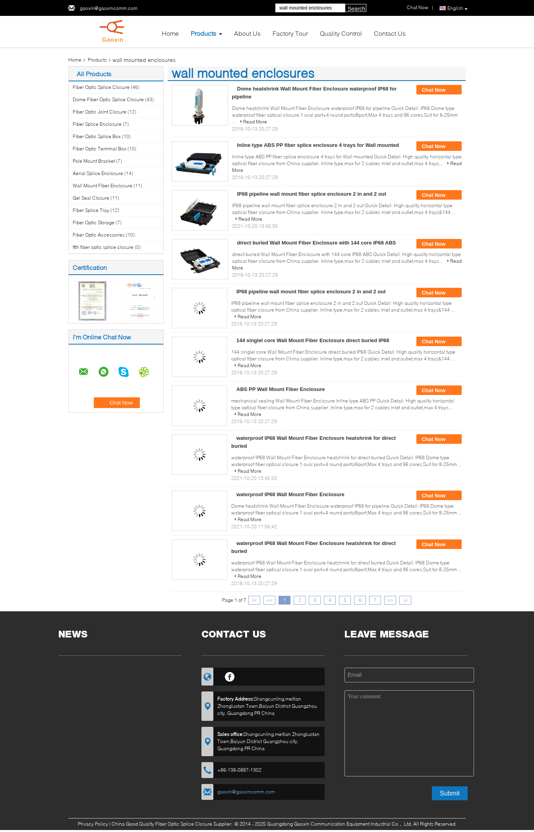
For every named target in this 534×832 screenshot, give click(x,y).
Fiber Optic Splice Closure (101, 87)
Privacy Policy (93, 824)
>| (405, 600)
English (457, 8)
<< (269, 600)
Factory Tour (290, 33)
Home (170, 33)
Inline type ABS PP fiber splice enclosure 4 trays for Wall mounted (318, 145)
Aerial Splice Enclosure (98, 173)
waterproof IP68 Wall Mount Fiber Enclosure (290, 494)
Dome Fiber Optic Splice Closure (108, 99)
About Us (247, 33)
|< (254, 600)
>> (390, 600)
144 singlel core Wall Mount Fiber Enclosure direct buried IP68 (312, 340)
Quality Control (341, 33)
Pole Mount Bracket (94, 161)
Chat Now (439, 90)
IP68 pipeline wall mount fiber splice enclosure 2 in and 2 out (312, 194)
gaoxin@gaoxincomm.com (108, 8)
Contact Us (390, 33)
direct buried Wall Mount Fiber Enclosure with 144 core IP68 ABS (316, 243)
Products (203, 33)
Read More (255, 122)
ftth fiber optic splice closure (103, 247)
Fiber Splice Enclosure (97, 124)
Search (356, 9)
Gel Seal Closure (91, 198)
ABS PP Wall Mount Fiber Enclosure (280, 389)
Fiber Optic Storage (93, 222)
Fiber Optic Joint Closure (99, 112)
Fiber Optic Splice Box (97, 136)
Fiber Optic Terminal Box (99, 149)
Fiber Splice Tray (91, 210)
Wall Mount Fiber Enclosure (102, 186)
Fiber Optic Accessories (99, 235)
